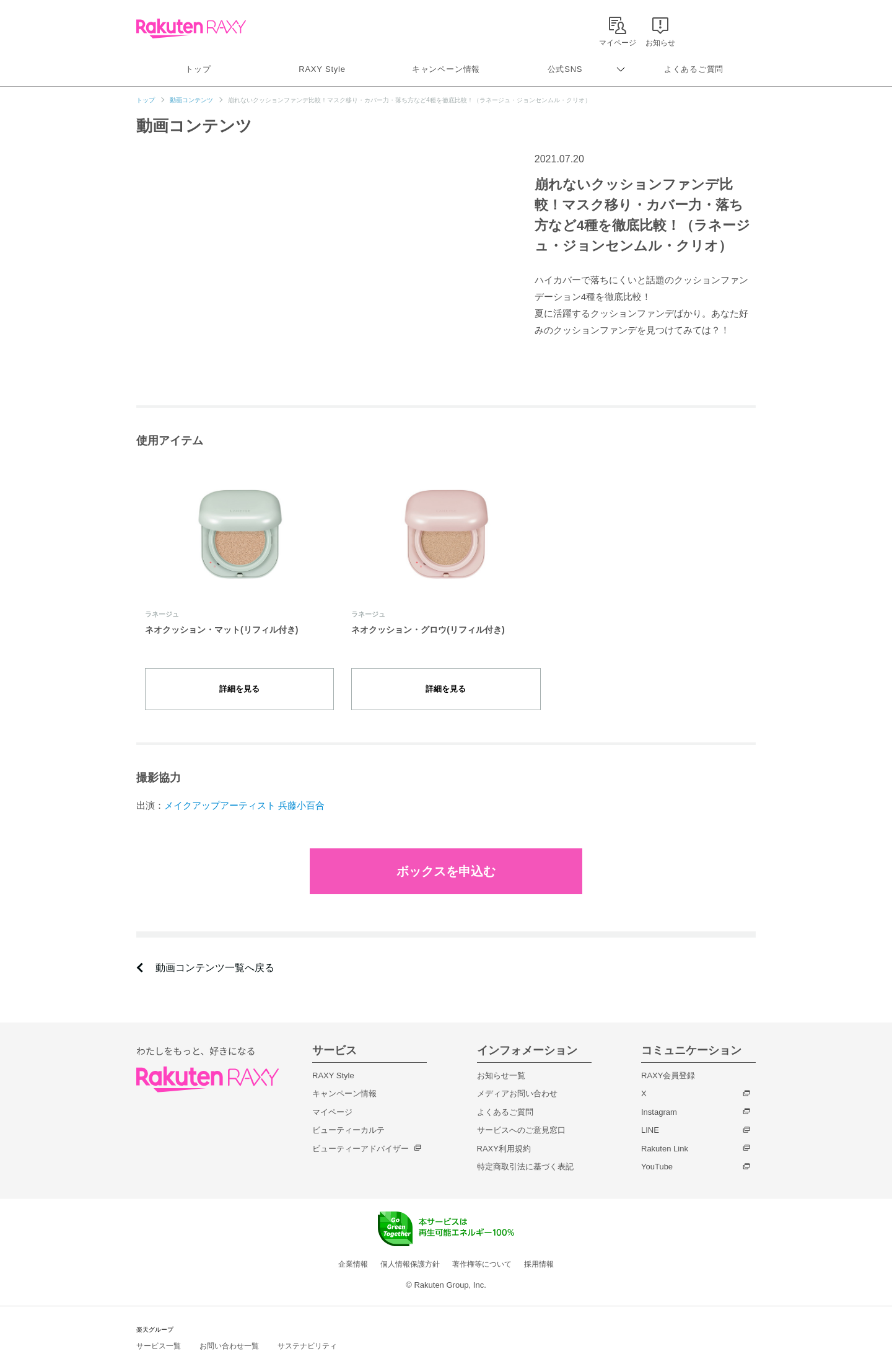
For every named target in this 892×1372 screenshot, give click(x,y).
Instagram (659, 1098)
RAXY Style (322, 69)
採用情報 (539, 1250)
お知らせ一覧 (501, 1061)
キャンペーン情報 (446, 69)
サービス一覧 (158, 1332)
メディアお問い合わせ (517, 1079)
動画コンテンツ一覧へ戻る (214, 954)
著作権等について (482, 1250)
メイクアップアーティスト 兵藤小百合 (244, 791)
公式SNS (565, 69)
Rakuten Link (664, 1135)
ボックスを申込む (446, 857)
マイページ (332, 1098)
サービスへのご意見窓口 (521, 1116)
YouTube (657, 1153)
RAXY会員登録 (668, 1061)
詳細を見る (240, 682)
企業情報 (353, 1250)
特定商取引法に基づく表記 (525, 1153)
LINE (650, 1116)
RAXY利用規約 (504, 1135)
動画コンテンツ (191, 100)
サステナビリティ (307, 1332)
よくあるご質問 (694, 69)
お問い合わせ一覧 (229, 1332)
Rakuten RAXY (191, 28)
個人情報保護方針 (410, 1250)
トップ (198, 69)
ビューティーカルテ (348, 1116)
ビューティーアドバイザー (360, 1135)
